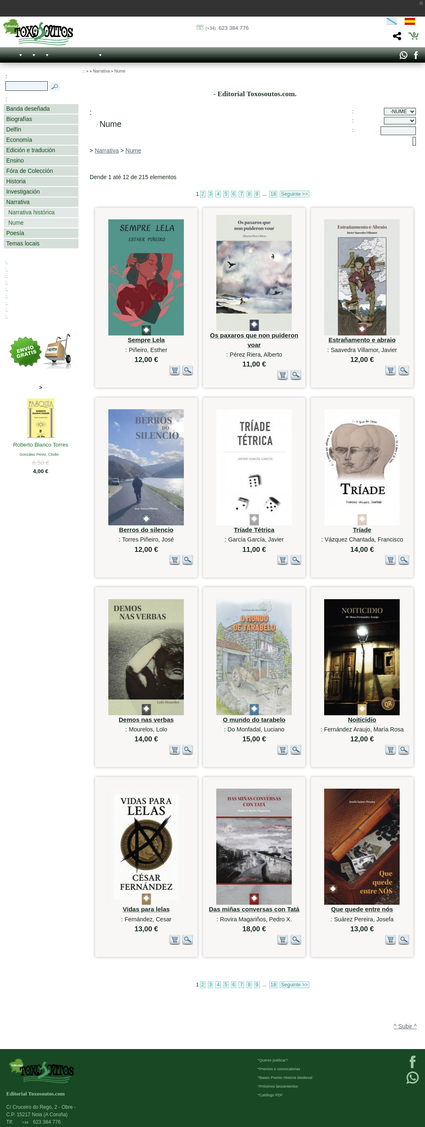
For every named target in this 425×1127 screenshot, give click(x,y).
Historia (16, 181)
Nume (16, 222)
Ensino (15, 160)
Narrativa (17, 202)
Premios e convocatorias (279, 1066)
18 (273, 194)
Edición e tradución (30, 150)
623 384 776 (227, 28)
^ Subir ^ (405, 1006)
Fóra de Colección (29, 171)
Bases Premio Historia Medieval (286, 1074)
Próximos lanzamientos (278, 1083)
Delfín (13, 129)
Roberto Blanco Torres (40, 445)
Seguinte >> (294, 194)
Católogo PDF (271, 1092)
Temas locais (22, 243)
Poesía (15, 233)
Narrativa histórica (31, 212)
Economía (19, 139)
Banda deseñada (28, 108)
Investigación (23, 191)
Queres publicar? (273, 1057)
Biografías (19, 119)
